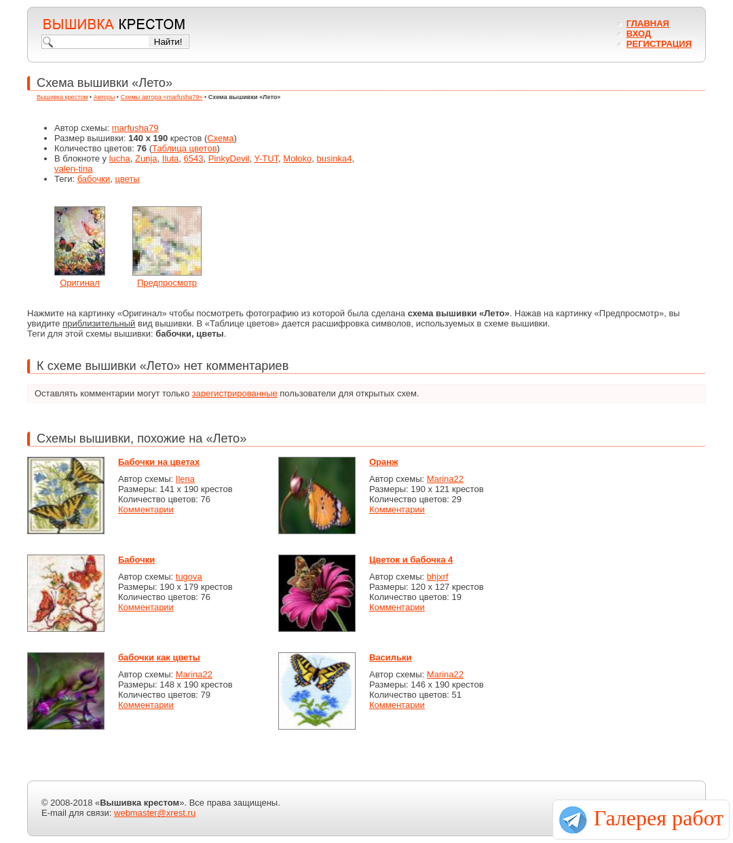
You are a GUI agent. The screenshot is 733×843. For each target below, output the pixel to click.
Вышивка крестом (62, 97)
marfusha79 (135, 128)
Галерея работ (658, 818)
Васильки (390, 657)
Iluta (170, 158)
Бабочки (136, 560)
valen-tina (73, 169)
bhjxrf (438, 577)
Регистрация (659, 44)
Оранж (383, 462)
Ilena (185, 479)
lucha (119, 158)
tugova (189, 577)
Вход (638, 34)
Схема (220, 138)
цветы (127, 179)
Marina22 (445, 479)
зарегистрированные (235, 393)
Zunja (146, 158)
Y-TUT (266, 158)
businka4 (334, 158)
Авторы (104, 97)
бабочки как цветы (159, 657)
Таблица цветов (184, 148)
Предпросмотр (167, 283)
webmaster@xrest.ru (154, 813)
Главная (647, 23)
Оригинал (80, 283)
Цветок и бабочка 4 (411, 560)
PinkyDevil (229, 158)
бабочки (94, 179)
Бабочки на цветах (159, 462)
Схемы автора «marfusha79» (162, 97)
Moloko (297, 158)
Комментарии (146, 509)
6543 (194, 158)
